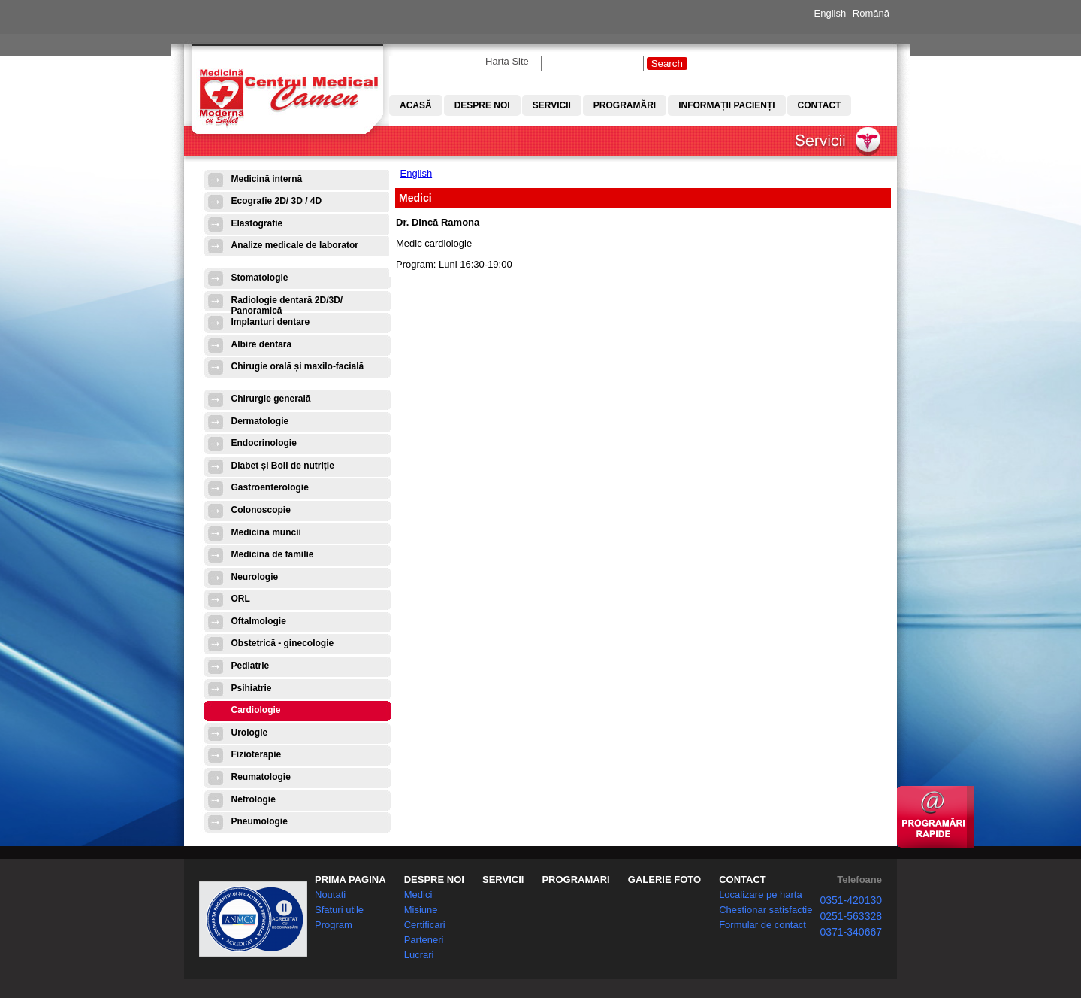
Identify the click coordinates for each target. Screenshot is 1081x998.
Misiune (421, 909)
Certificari (424, 924)
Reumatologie (261, 777)
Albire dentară (261, 344)
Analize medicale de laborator (294, 245)
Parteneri (424, 939)
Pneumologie (259, 821)
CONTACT (742, 879)
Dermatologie (260, 421)
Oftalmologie (258, 621)
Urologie (249, 732)
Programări (624, 105)
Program (333, 924)
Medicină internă (267, 179)
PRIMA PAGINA (350, 879)
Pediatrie (250, 665)
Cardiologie (256, 710)
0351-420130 (851, 900)
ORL (240, 598)
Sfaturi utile (339, 909)
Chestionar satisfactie (765, 909)
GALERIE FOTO (664, 879)
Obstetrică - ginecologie (282, 643)
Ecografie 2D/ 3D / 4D (276, 201)
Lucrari (419, 954)
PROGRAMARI (575, 879)
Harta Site (507, 61)
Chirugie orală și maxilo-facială (297, 366)
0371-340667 (851, 932)
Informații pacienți (726, 105)
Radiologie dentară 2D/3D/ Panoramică (287, 305)
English (830, 13)
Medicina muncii (266, 532)
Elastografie (257, 223)
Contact (819, 105)
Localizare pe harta (760, 894)
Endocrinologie (264, 443)
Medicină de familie (272, 554)
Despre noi (482, 105)
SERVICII (503, 879)
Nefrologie (253, 799)
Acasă (416, 105)
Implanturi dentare (270, 322)
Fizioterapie (256, 754)
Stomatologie (259, 277)
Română (871, 13)
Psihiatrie (251, 688)
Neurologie (255, 577)
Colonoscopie (261, 510)
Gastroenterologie (270, 487)
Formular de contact (762, 924)
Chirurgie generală (271, 398)
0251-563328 (851, 916)
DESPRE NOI (434, 879)
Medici (418, 894)
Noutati (330, 894)
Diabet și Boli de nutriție (282, 465)
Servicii (552, 105)
